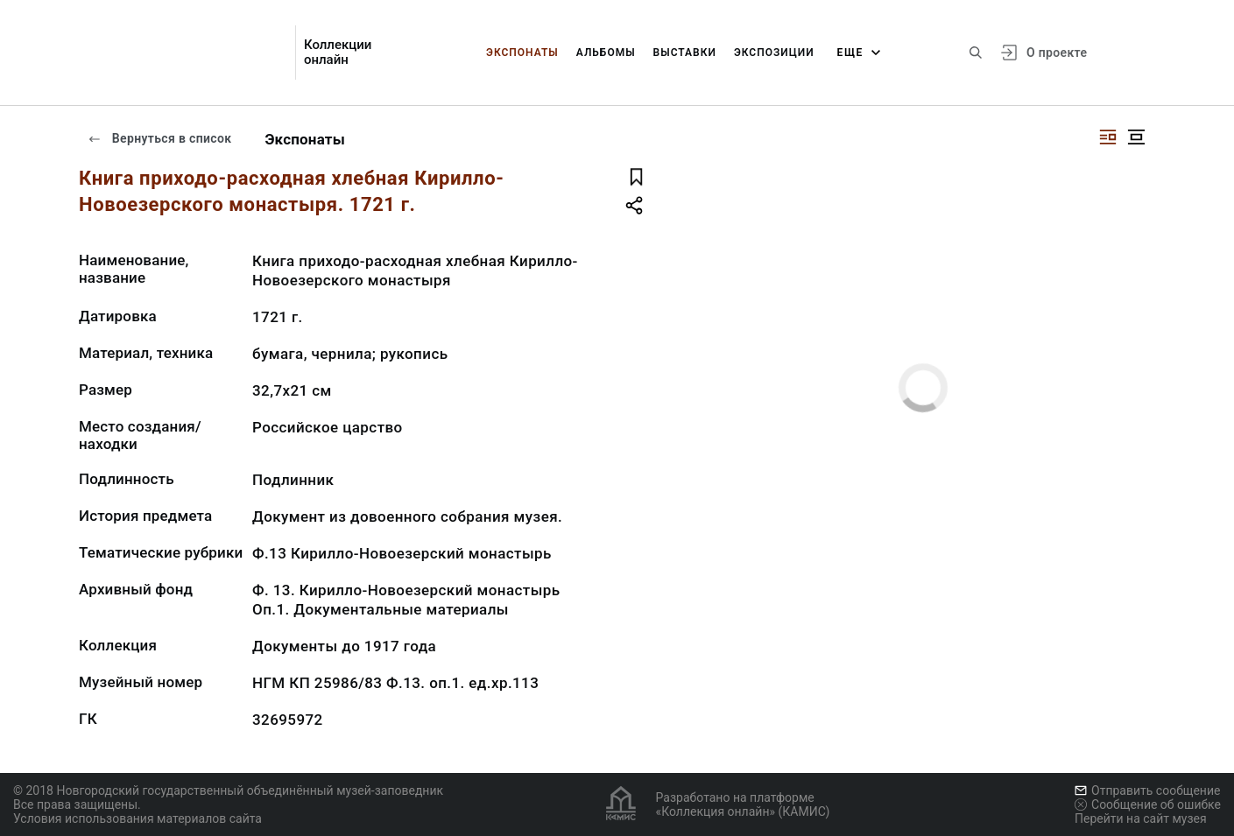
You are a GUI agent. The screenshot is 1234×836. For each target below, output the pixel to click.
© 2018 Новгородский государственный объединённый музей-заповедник (228, 790)
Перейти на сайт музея (1141, 818)
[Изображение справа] (1108, 137)
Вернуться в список (159, 138)
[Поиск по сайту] (975, 52)
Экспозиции (774, 52)
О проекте (1056, 53)
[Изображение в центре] (1136, 137)
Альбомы (606, 52)
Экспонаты (522, 52)
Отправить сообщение (1147, 790)
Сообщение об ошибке (1148, 804)
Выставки (684, 52)
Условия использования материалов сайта (137, 818)
